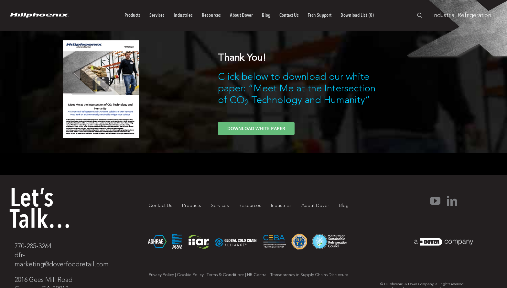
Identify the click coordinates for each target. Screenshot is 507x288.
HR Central (257, 275)
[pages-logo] (39, 15)
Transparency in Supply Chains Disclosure (309, 275)
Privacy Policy (161, 275)
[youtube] (435, 201)
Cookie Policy (190, 275)
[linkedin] (452, 201)
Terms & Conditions (225, 275)
